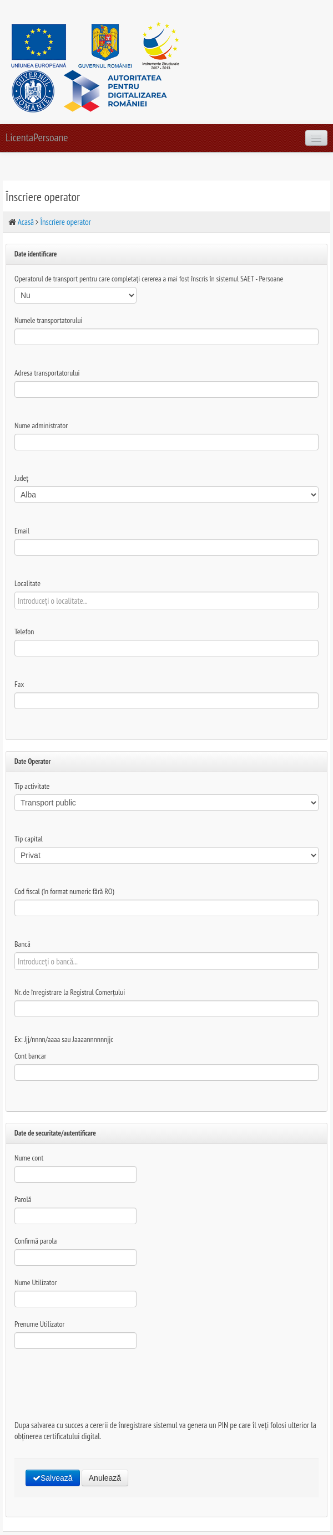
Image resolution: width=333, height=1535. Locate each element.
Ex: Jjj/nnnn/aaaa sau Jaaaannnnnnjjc (63, 1039)
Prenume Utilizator (39, 1324)
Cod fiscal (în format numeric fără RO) (64, 891)
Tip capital (28, 839)
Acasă (26, 222)
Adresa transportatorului (47, 373)
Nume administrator (41, 425)
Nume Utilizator (35, 1282)
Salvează (53, 1478)
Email (21, 531)
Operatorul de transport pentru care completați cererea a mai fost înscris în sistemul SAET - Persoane (148, 279)
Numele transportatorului (48, 320)
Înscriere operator (66, 222)
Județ (21, 478)
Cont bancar (30, 1056)
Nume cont (28, 1158)
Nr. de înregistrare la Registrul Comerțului (69, 992)
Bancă (22, 944)
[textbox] (166, 600)
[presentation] (98, 1381)
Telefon (24, 631)
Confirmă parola (35, 1241)
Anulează (105, 1478)
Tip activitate (31, 786)
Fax (19, 684)
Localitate (27, 583)
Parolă (22, 1199)
